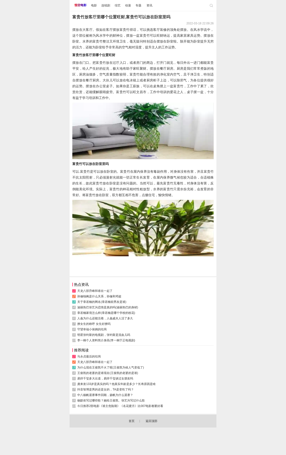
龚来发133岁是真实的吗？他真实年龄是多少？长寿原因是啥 (116, 384)
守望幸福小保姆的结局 (92, 329)
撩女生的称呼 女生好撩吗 (93, 323)
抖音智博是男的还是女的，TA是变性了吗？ (105, 389)
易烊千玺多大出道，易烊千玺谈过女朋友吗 (105, 378)
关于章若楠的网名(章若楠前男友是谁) (101, 301)
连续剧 (105, 5)
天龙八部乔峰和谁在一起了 (95, 290)
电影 (94, 5)
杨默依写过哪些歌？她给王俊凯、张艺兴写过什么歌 (111, 400)
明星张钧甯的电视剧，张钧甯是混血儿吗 (103, 334)
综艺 (118, 5)
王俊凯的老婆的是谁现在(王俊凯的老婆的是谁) (107, 373)
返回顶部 (151, 421)
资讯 (149, 5)
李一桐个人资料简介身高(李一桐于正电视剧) (106, 340)
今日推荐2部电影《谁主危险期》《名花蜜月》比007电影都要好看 (120, 406)
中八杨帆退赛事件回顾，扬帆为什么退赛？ (105, 395)
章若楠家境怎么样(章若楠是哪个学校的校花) (106, 312)
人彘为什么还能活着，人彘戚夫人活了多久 (105, 318)
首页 (132, 421)
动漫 (128, 5)
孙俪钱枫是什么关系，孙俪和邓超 (99, 296)
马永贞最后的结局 (89, 356)
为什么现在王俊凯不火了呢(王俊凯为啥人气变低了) (110, 367)
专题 (138, 5)
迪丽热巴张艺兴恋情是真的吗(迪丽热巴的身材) (107, 307)
